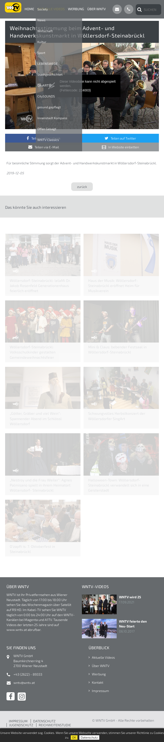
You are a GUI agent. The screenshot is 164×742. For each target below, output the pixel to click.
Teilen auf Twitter (123, 138)
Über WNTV (96, 9)
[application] (82, 86)
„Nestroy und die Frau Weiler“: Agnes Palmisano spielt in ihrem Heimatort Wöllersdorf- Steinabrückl (41, 485)
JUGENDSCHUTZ (21, 725)
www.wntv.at (16, 630)
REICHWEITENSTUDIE (55, 725)
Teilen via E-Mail (47, 147)
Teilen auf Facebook (46, 138)
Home (29, 9)
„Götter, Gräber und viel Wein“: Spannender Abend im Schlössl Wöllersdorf (36, 418)
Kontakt (97, 682)
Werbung (76, 9)
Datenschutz (89, 737)
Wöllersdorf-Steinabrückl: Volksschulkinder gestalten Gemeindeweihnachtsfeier (32, 352)
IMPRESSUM (18, 721)
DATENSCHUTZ (44, 721)
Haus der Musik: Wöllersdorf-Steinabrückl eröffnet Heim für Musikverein (113, 285)
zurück (82, 187)
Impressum (100, 691)
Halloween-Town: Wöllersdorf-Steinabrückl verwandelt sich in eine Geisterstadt (118, 485)
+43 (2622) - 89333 (27, 674)
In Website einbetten (123, 147)
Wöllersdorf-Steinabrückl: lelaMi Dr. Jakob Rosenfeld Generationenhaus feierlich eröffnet (40, 285)
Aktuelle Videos (51, 9)
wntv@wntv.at (24, 683)
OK (74, 737)
